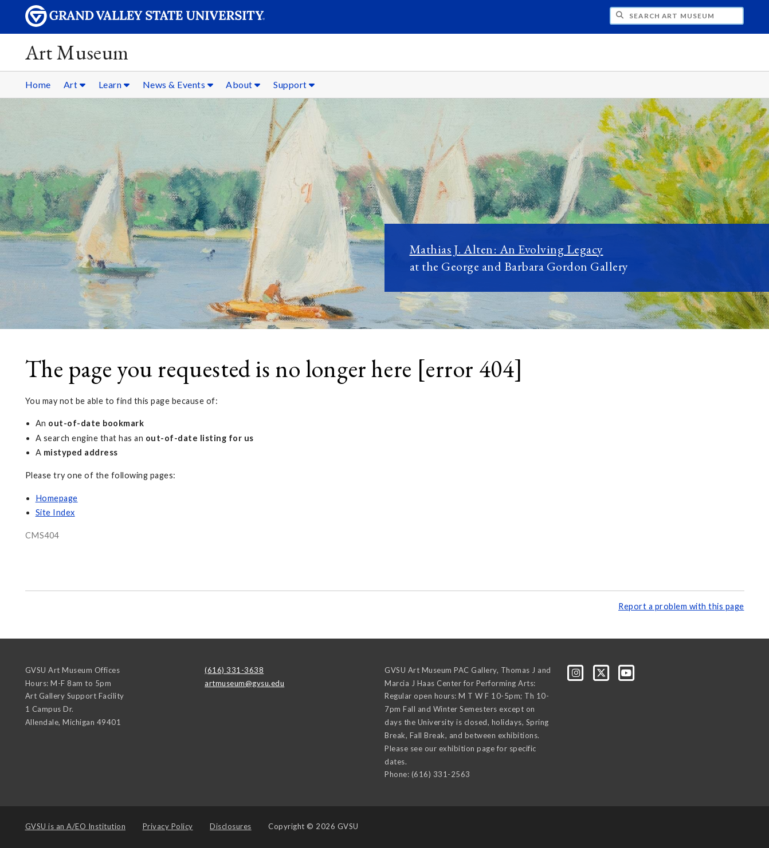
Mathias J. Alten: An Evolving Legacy (506, 249)
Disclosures (231, 826)
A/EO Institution (75, 826)
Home (38, 84)
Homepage (57, 498)
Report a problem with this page (681, 606)
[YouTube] (626, 671)
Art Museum (77, 52)
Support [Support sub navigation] (294, 84)
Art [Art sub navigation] (75, 84)
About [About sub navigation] (243, 84)
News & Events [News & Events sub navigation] (178, 84)
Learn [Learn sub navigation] (114, 84)
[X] (602, 671)
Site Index (55, 512)
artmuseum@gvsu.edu (244, 683)
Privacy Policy (168, 826)
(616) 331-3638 (234, 670)
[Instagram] (577, 671)
